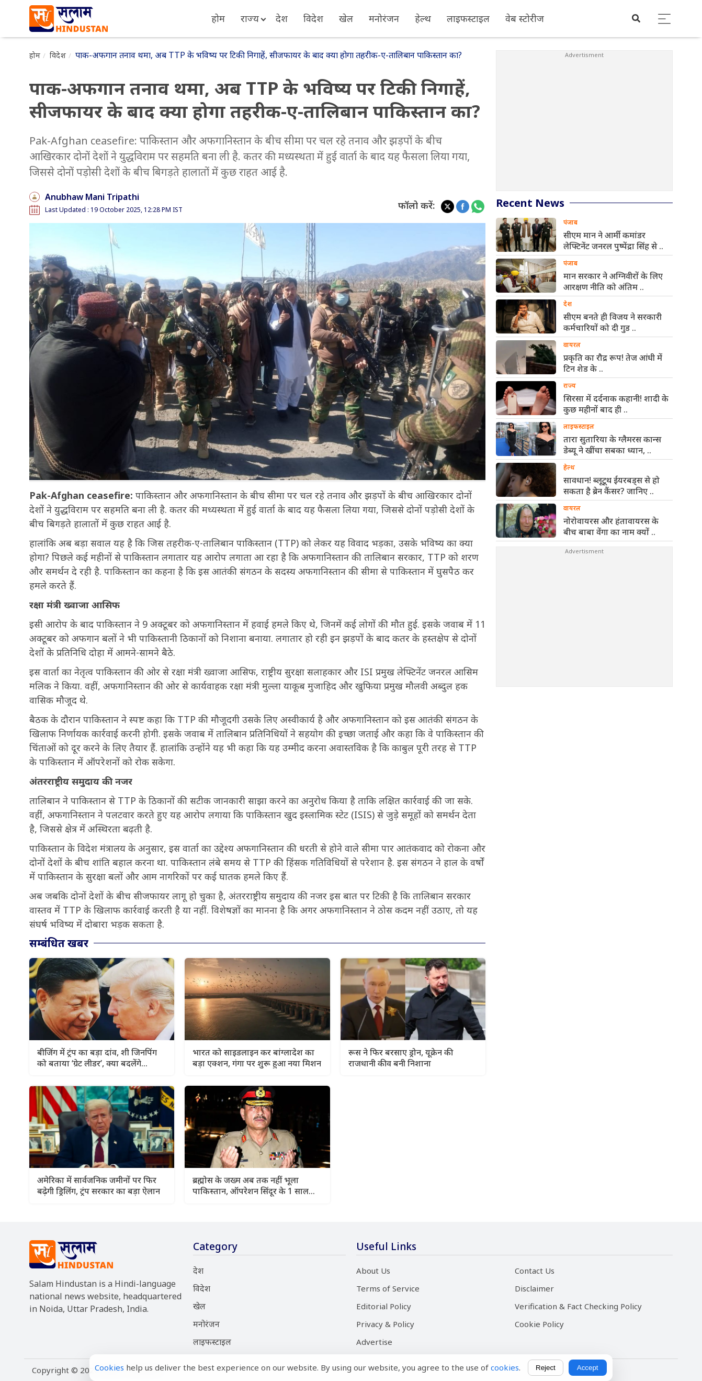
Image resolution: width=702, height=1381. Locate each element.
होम (218, 18)
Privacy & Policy (385, 1324)
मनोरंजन (384, 18)
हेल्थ (423, 18)
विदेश (313, 18)
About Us (373, 1270)
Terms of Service (388, 1288)
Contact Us (534, 1270)
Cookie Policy (539, 1324)
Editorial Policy (383, 1306)
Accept (587, 1368)
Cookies (109, 1367)
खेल (346, 18)
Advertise (374, 1342)
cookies (505, 1367)
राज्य (250, 18)
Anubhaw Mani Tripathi (92, 197)
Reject (546, 1368)
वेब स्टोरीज (524, 18)
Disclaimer (534, 1288)
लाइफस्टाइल (468, 18)
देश (282, 18)
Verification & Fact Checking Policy (578, 1306)
